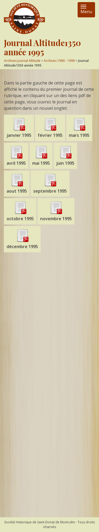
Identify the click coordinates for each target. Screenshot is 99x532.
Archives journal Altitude (22, 60)
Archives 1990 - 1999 (59, 60)
